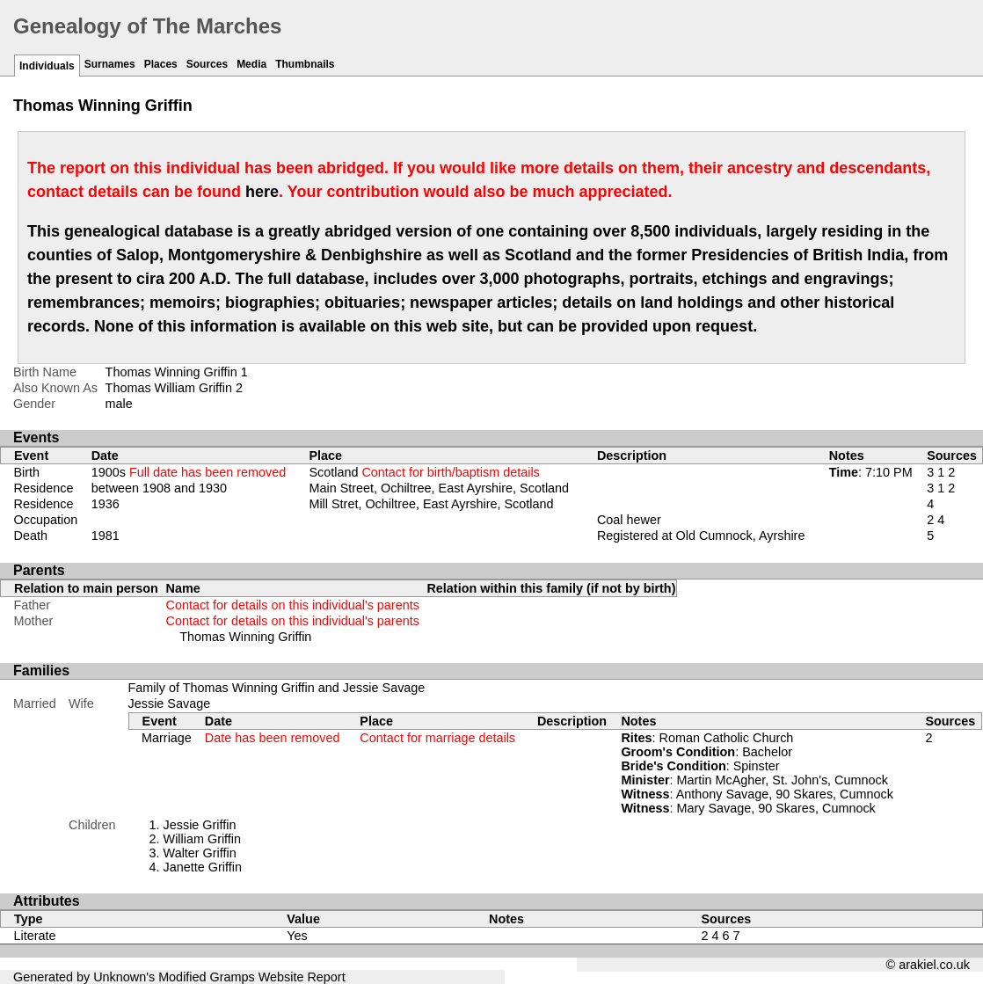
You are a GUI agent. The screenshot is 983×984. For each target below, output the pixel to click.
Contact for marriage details (437, 738)
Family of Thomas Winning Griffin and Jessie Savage (277, 688)
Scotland (424, 472)
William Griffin (202, 839)
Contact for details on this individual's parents (292, 605)
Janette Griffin (203, 867)
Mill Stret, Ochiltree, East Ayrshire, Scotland (431, 504)
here (262, 191)
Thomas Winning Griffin (245, 637)
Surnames (109, 64)
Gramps (232, 977)
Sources (207, 64)
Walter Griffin (200, 853)
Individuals (47, 66)
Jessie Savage (169, 703)
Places (161, 64)
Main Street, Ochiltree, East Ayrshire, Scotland (439, 488)
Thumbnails (304, 64)
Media (251, 64)
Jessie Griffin (200, 825)
